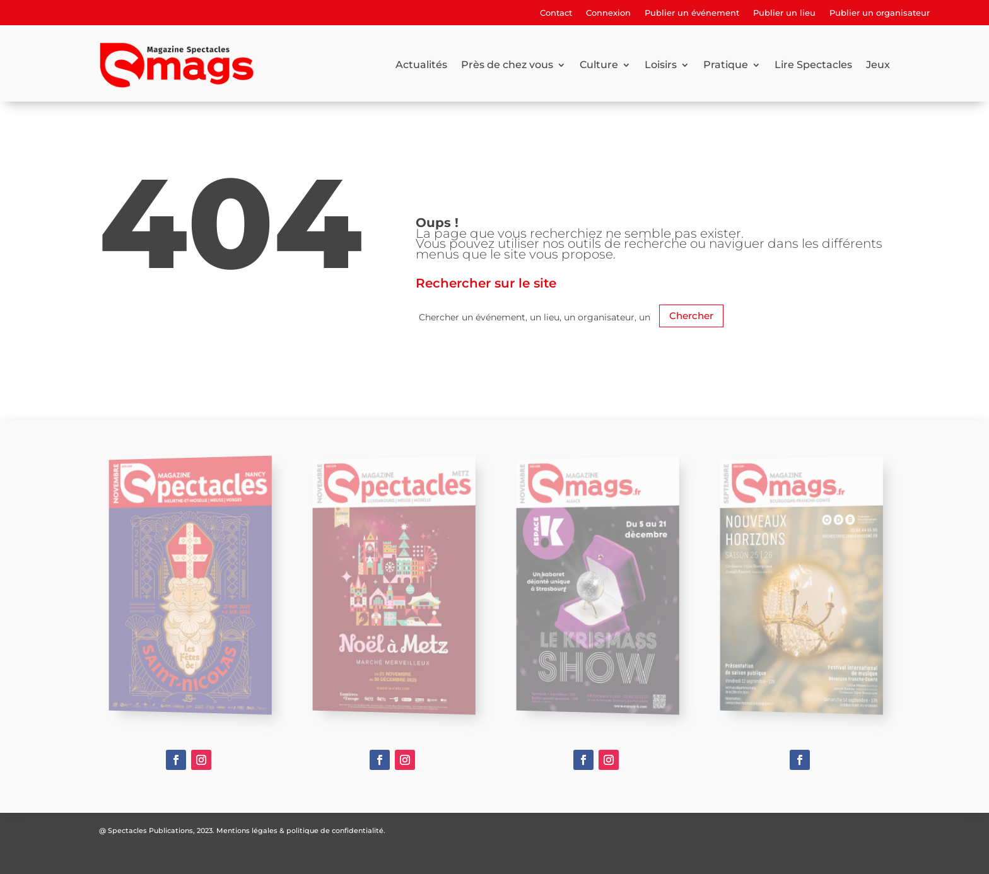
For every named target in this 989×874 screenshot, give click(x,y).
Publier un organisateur (879, 13)
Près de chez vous (507, 65)
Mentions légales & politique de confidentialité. (300, 830)
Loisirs (661, 65)
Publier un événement (692, 13)
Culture (599, 65)
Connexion (608, 13)
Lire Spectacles (813, 65)
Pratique (725, 65)
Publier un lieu (784, 13)
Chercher (691, 316)
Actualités (421, 65)
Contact (556, 13)
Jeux (878, 65)
